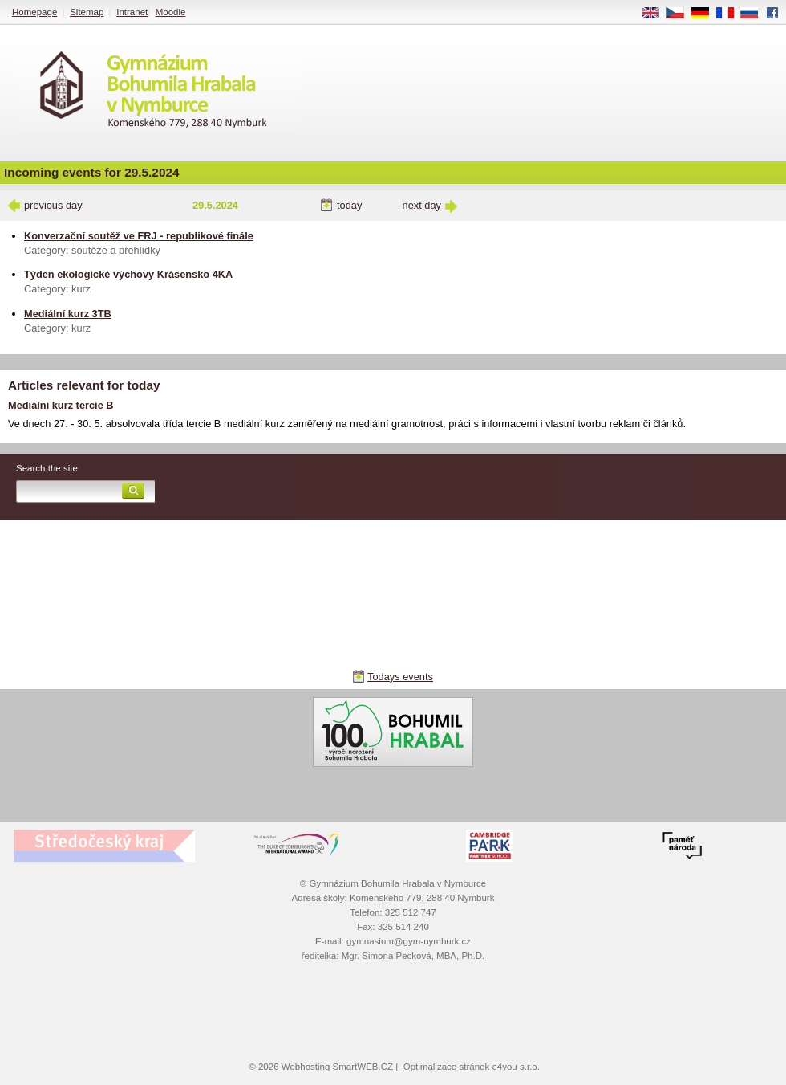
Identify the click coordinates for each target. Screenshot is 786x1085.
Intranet (132, 12)
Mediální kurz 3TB (67, 314)
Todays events (400, 677)
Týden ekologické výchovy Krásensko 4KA (128, 274)
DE (705, 13)
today (349, 205)
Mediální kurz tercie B (61, 405)
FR (730, 13)
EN (656, 13)
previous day (53, 205)
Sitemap (86, 12)
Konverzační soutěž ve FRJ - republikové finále (138, 236)
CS (681, 13)
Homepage (34, 12)
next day (422, 205)
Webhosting (306, 1066)
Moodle (171, 12)
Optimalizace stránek (446, 1066)
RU (755, 13)
